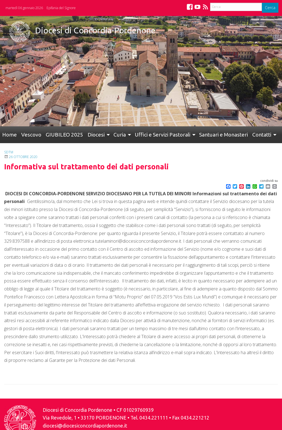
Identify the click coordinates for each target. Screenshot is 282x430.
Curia (119, 135)
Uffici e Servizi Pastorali (162, 135)
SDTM (8, 152)
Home (9, 135)
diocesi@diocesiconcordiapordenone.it (85, 425)
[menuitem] (9, 134)
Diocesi (96, 135)
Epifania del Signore (61, 8)
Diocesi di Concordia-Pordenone (95, 30)
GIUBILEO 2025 (64, 135)
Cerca (270, 7)
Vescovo (31, 135)
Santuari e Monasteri (223, 135)
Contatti (261, 135)
